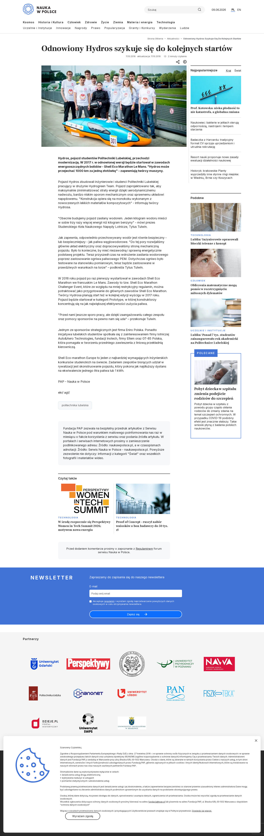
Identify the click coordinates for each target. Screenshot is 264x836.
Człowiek (74, 22)
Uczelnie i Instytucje (37, 28)
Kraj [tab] (228, 70)
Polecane (206, 353)
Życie (105, 22)
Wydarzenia (167, 28)
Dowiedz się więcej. (202, 811)
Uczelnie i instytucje (208, 330)
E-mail (93, 586)
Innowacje (63, 28)
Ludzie (184, 28)
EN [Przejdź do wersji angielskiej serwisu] (239, 9)
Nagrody (81, 28)
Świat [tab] (237, 70)
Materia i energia (140, 22)
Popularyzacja (114, 28)
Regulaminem (144, 548)
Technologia (166, 22)
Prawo (95, 28)
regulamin (109, 601)
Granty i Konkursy (142, 28)
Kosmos (28, 22)
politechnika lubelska (75, 405)
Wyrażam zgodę (82, 816)
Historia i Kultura (50, 22)
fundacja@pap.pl (156, 801)
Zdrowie (91, 22)
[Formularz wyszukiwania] (174, 9)
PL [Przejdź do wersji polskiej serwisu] (233, 9)
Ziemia (118, 22)
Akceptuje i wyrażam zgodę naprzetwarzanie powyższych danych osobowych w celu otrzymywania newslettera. (133, 602)
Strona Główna (155, 38)
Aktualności (173, 38)
